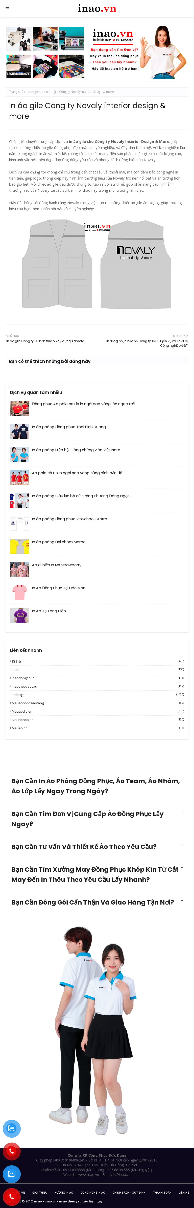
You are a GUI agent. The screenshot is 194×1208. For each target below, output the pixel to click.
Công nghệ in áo (93, 1192)
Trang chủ (16, 92)
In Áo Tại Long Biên (49, 610)
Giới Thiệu (39, 1192)
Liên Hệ (184, 1192)
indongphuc (34, 92)
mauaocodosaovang (98, 703)
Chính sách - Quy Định (129, 1192)
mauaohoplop (98, 719)
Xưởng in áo (64, 1192)
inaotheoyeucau (98, 686)
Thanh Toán (162, 1192)
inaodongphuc (98, 678)
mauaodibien (98, 711)
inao (98, 669)
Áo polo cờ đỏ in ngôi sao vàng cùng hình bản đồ (77, 472)
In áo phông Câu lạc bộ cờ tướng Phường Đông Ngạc (81, 495)
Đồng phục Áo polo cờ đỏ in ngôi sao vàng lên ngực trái (83, 403)
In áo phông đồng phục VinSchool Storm (69, 518)
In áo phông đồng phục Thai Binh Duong (69, 426)
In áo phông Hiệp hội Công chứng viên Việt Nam (76, 449)
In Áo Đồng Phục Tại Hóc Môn (58, 587)
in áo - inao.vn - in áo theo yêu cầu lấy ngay (68, 1201)
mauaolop (98, 728)
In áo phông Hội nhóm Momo (59, 541)
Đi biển (98, 661)
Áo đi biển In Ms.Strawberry (56, 564)
